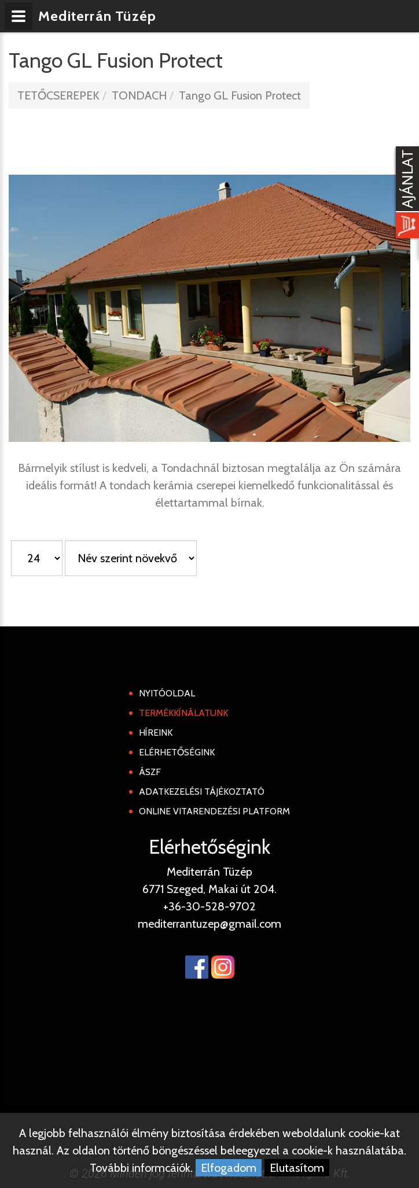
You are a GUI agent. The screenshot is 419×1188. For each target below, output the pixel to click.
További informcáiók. (141, 1168)
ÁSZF (150, 771)
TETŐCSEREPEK (58, 95)
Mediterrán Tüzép (97, 16)
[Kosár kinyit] (405, 193)
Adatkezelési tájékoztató (201, 791)
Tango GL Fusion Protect (240, 95)
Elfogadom (228, 1168)
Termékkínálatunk (183, 712)
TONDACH (139, 95)
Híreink (155, 732)
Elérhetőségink (177, 752)
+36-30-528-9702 (209, 906)
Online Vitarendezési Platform (214, 811)
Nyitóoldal (167, 693)
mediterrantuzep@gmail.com (209, 924)
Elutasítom (297, 1168)
